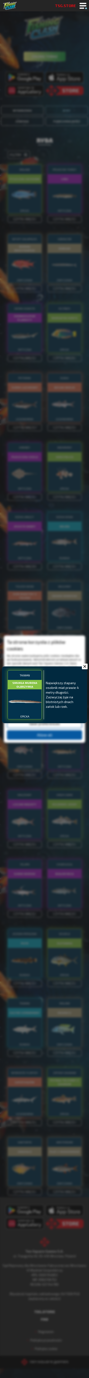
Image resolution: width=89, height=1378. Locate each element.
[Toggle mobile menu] (83, 6)
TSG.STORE (65, 5)
